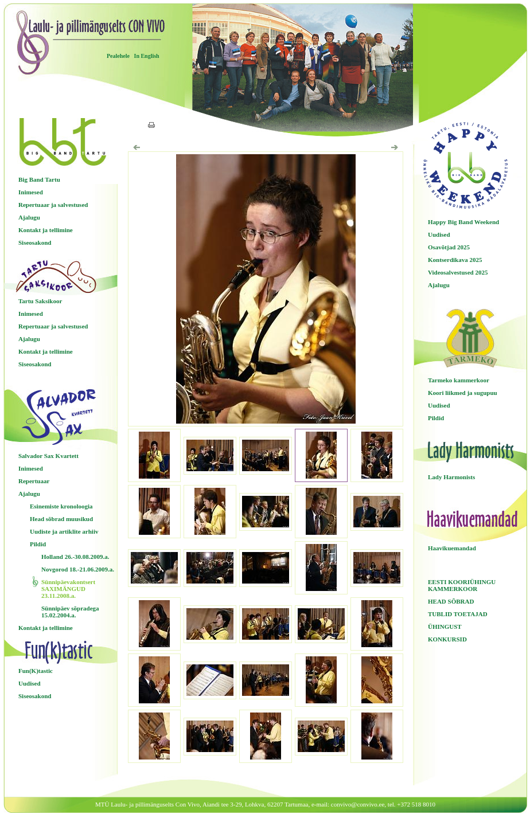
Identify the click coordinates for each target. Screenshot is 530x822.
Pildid (38, 544)
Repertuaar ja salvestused (53, 204)
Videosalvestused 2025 (458, 272)
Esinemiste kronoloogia (61, 506)
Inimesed (30, 192)
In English (146, 56)
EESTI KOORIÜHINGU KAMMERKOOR (462, 585)
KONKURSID (447, 639)
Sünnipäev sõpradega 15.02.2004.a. (70, 612)
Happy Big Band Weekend (463, 221)
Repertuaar (33, 480)
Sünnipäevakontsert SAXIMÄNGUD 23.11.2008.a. (68, 588)
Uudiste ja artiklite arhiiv (64, 531)
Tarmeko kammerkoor (458, 380)
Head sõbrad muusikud (61, 518)
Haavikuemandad (452, 548)
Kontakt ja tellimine (45, 229)
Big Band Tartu (39, 179)
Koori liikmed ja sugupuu (462, 392)
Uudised (29, 683)
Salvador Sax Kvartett (48, 455)
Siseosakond (34, 242)
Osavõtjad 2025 (449, 247)
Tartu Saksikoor (40, 301)
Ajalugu (29, 217)
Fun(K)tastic (35, 670)
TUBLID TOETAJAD (458, 613)
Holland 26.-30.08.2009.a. (75, 556)
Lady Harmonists (451, 476)
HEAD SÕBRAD (451, 601)
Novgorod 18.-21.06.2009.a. (77, 569)
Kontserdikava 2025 (455, 259)
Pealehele (118, 56)
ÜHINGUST (445, 626)
